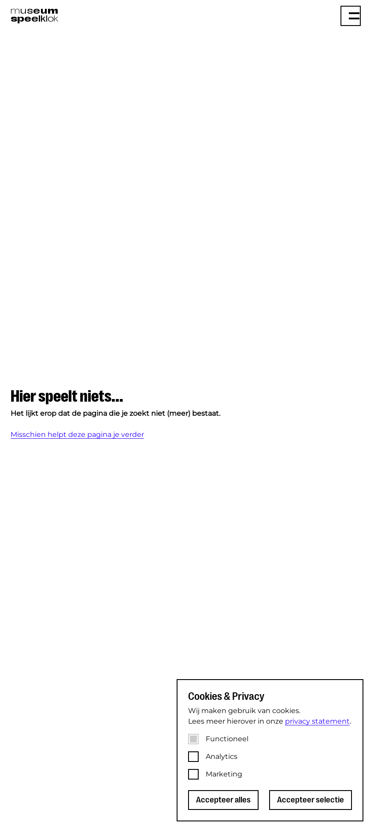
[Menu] (350, 16)
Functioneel (227, 739)
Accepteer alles (223, 800)
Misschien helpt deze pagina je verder (77, 434)
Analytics (221, 756)
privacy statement (317, 721)
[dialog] (270, 750)
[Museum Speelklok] (93, 15)
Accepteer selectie (310, 800)
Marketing (224, 774)
